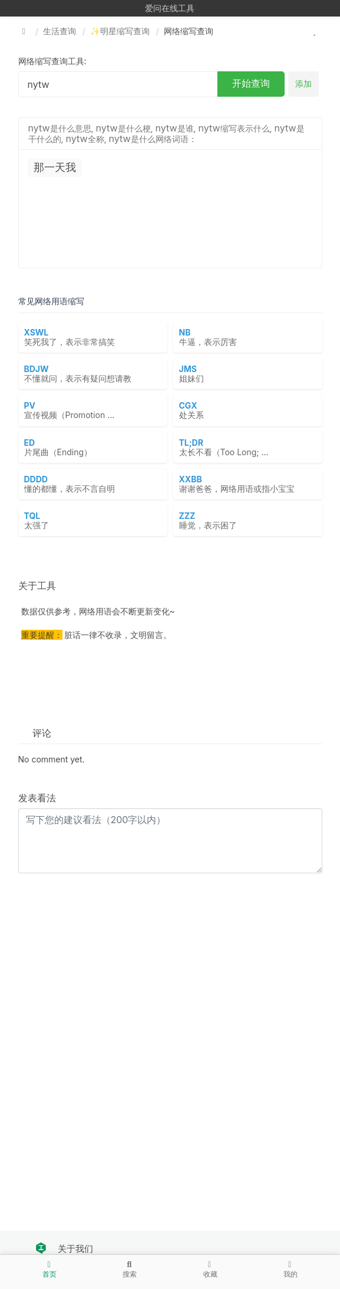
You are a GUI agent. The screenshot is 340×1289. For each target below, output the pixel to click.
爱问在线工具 (169, 8)
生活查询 (59, 31)
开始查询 (251, 83)
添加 (303, 83)
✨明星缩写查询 (120, 31)
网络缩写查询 (188, 31)
